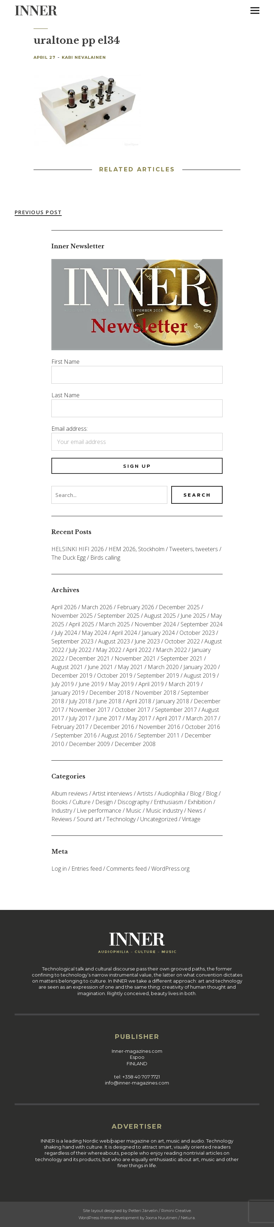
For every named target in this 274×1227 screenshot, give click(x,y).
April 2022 (138, 650)
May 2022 (108, 650)
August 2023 (114, 641)
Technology (121, 819)
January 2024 (158, 633)
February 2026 (135, 607)
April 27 (45, 57)
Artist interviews (112, 793)
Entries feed (86, 869)
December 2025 (179, 607)
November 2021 (135, 658)
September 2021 (182, 658)
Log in (59, 869)
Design (104, 802)
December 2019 (71, 675)
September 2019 (158, 675)
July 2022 (80, 650)
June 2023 (147, 641)
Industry (61, 810)
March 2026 (96, 607)
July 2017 (80, 718)
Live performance (99, 810)
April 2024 (124, 633)
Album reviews (69, 793)
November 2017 (89, 710)
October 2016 (202, 727)
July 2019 (62, 684)
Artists (145, 793)
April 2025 (81, 624)
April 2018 (138, 701)
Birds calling (105, 557)
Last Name (65, 395)
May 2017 (138, 718)
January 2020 (200, 667)
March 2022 (171, 650)
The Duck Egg (68, 557)
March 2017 (201, 718)
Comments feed (126, 869)
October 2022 (182, 641)
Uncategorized (158, 819)
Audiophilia (171, 793)
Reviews (61, 819)
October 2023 (197, 633)
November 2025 (72, 616)
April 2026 (64, 607)
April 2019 (151, 684)
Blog (195, 793)
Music (133, 810)
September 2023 (72, 641)
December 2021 (89, 658)
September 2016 (76, 735)
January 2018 (172, 701)
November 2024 (155, 624)
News (194, 810)
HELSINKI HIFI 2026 (77, 549)
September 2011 (159, 735)
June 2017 (108, 718)
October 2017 (132, 710)
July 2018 (80, 701)
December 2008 (135, 744)
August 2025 (160, 616)
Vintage (191, 819)
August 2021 (67, 667)
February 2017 (69, 727)
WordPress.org (170, 869)
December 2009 (89, 744)
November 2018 (155, 693)
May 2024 (94, 633)
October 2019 (114, 675)
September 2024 (202, 624)
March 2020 (163, 667)
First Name (65, 362)
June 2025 (193, 616)
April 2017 (168, 718)
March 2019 (183, 684)
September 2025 (118, 616)
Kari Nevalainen (84, 57)
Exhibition (200, 802)
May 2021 (130, 667)
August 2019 (199, 675)
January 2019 (68, 693)
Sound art (89, 819)
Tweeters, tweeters (193, 549)
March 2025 (114, 624)
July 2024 (66, 633)
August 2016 (117, 735)
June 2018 (108, 701)
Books (59, 802)
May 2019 (121, 684)
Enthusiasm (168, 802)
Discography (133, 802)
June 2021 (100, 667)
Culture (81, 802)
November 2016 (159, 727)
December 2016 (113, 727)
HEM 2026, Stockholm (136, 549)
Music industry (164, 810)
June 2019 (91, 684)
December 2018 (109, 693)
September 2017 (176, 710)
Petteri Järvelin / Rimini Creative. (160, 1210)
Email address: (69, 429)
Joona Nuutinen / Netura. (171, 1217)
